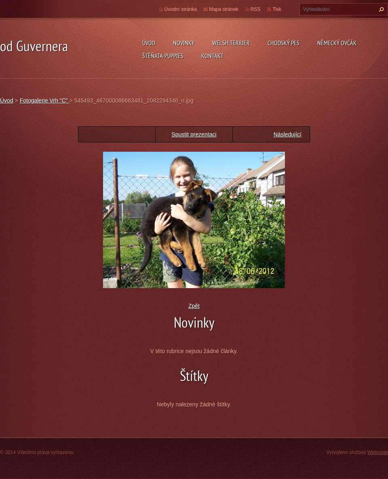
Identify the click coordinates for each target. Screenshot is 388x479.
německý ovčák (336, 43)
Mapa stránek (223, 9)
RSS (256, 9)
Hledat (380, 9)
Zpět (194, 306)
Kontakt (212, 56)
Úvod (148, 43)
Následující (288, 134)
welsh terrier (231, 43)
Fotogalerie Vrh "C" (45, 100)
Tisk (276, 9)
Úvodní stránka (180, 9)
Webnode (377, 452)
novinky (183, 43)
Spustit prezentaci (193, 134)
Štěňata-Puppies (162, 56)
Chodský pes (283, 43)
